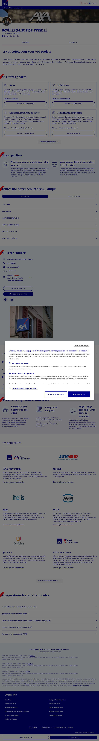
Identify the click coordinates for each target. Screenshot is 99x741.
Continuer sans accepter (81, 345)
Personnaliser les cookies (55, 394)
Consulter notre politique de (24, 388)
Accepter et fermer (79, 394)
